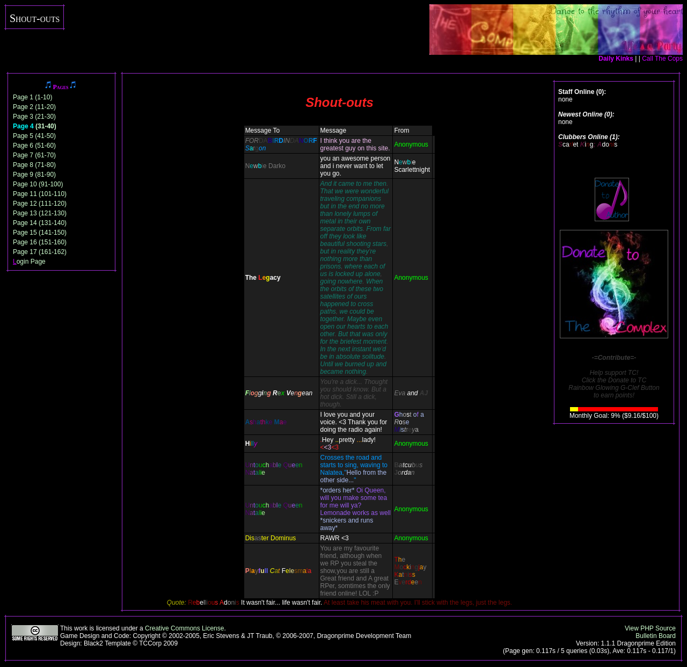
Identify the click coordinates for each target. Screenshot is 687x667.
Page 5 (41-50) (34, 136)
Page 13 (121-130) (40, 213)
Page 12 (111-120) (40, 203)
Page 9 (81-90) (34, 174)
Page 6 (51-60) (34, 145)
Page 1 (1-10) (32, 97)
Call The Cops (662, 58)
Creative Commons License (184, 628)
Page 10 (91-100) (38, 184)
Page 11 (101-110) (40, 194)
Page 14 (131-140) (40, 223)
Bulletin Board (655, 636)
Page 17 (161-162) (40, 252)
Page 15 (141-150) (40, 232)
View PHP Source (650, 628)
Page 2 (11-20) (34, 107)
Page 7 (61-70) (34, 155)
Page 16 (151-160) (40, 242)
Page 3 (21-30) (34, 116)
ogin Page (29, 261)
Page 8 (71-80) (34, 165)
